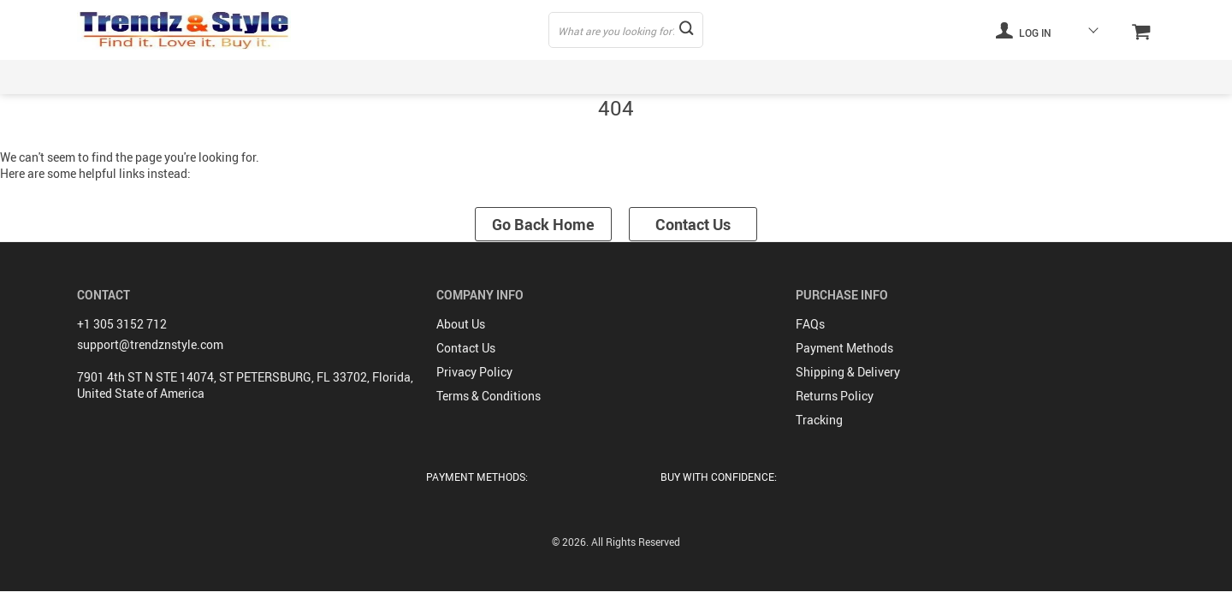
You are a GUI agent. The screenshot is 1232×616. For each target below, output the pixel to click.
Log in (1023, 30)
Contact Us (693, 224)
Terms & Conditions (488, 396)
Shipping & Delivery (848, 372)
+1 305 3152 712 (122, 324)
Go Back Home (543, 224)
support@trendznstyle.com (150, 344)
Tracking (819, 420)
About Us (460, 324)
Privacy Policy (474, 372)
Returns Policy (835, 396)
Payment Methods (844, 348)
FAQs (810, 324)
